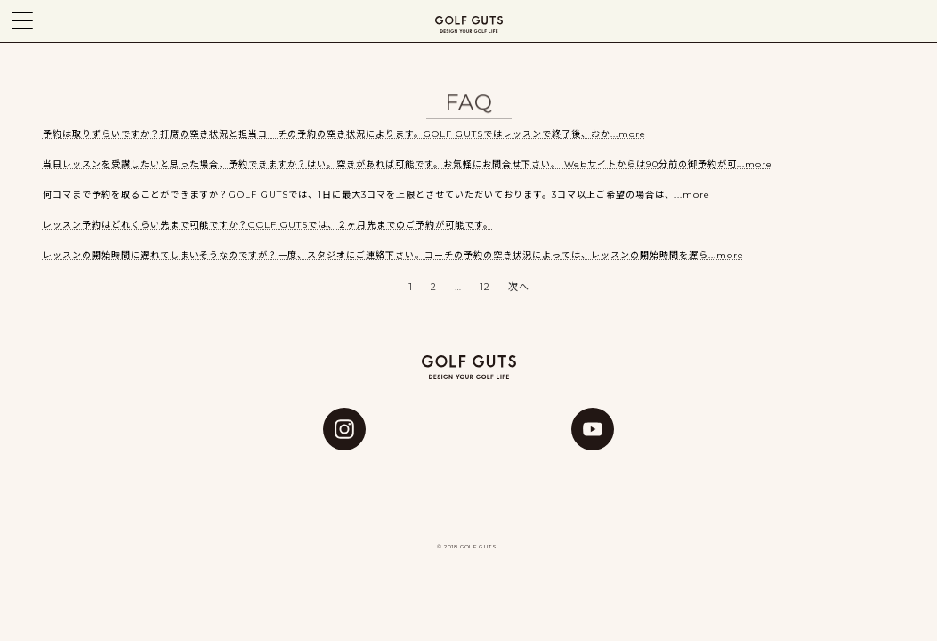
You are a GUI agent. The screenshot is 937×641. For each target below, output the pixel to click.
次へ (518, 286)
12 (485, 286)
